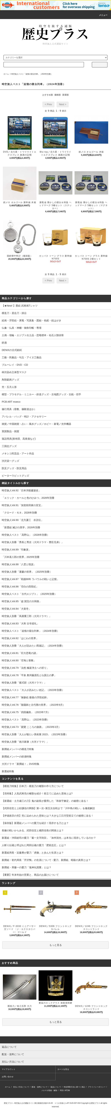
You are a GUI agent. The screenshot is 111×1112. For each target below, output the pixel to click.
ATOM (67, 1090)
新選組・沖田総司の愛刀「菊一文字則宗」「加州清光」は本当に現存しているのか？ (49, 837)
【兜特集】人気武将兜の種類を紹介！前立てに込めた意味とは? (37, 793)
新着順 (65, 95)
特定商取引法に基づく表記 (74, 1087)
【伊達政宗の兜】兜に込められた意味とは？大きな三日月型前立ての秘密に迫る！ (47, 815)
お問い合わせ (7, 1077)
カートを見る (63, 1069)
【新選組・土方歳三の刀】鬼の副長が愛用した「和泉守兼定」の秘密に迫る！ (45, 800)
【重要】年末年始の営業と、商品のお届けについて (30, 874)
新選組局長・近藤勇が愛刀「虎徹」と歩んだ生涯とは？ (33, 852)
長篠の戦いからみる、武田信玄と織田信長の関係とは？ (33, 830)
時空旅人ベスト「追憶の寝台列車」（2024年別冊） (31, 74)
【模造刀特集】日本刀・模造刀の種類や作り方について (33, 786)
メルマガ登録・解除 (49, 1090)
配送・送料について (40, 1087)
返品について (55, 1087)
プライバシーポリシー (97, 1087)
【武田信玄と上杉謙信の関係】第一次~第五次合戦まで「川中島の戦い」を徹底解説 (48, 808)
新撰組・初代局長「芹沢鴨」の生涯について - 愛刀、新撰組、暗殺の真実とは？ (46, 860)
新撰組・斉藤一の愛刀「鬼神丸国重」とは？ (26, 867)
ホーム (6, 74)
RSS (62, 1090)
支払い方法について (21, 1087)
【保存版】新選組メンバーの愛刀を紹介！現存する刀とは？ (35, 823)
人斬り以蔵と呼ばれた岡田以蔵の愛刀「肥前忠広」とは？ (34, 845)
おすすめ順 (47, 95)
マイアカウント (8, 1069)
